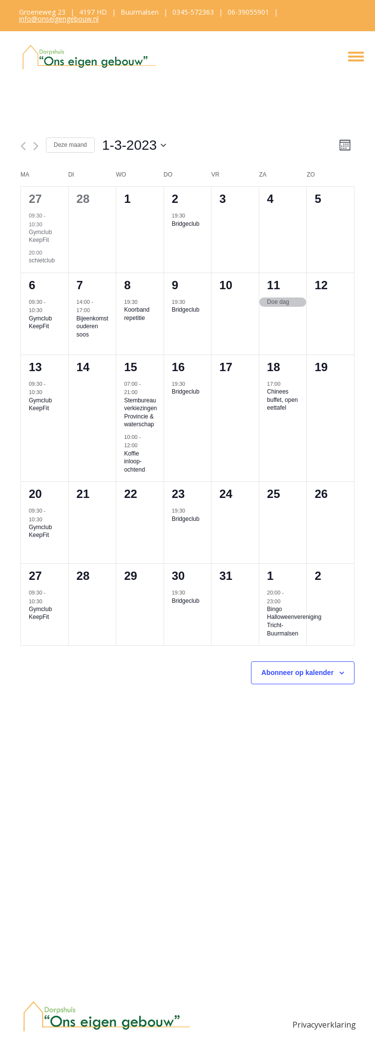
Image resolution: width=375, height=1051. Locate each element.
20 (35, 493)
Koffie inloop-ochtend (134, 461)
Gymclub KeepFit (40, 236)
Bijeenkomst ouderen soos (92, 326)
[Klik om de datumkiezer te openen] (134, 145)
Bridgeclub (186, 223)
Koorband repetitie (136, 313)
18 (273, 367)
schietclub (42, 260)
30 (178, 575)
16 (178, 367)
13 (35, 367)
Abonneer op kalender (297, 672)
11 (273, 285)
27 (35, 198)
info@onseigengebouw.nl (59, 18)
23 (178, 493)
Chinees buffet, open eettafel (282, 399)
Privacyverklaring (324, 1024)
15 (130, 367)
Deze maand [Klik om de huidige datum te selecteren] (70, 144)
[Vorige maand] (23, 146)
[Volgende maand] (36, 146)
